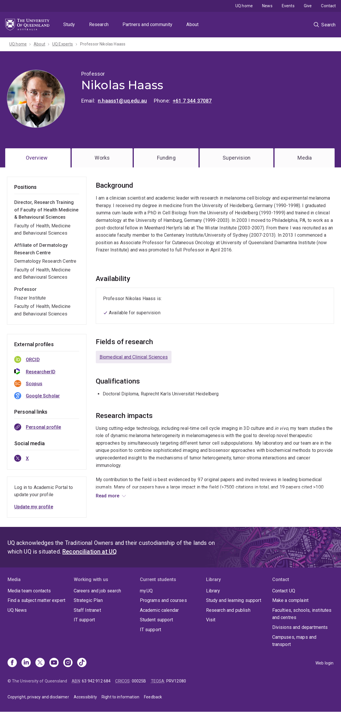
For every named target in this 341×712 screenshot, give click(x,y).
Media (304, 158)
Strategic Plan (88, 600)
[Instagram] (68, 663)
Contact (328, 5)
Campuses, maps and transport (294, 640)
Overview (37, 158)
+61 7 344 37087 (192, 101)
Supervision (236, 158)
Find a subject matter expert (36, 600)
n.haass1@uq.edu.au (122, 101)
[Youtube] (54, 663)
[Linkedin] (26, 663)
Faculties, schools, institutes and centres (302, 613)
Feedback (153, 697)
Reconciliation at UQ (89, 551)
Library (213, 591)
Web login (324, 663)
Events (288, 5)
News (267, 5)
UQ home (244, 5)
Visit (211, 619)
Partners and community (147, 24)
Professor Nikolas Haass (103, 44)
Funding (166, 158)
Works (102, 158)
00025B (139, 681)
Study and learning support (233, 600)
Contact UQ (283, 591)
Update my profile (33, 507)
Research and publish (228, 610)
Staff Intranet (87, 610)
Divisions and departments (300, 627)
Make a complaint (290, 600)
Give (308, 5)
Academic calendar (159, 610)
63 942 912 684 (96, 681)
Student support (156, 619)
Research (99, 24)
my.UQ (146, 591)
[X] (40, 663)
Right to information (120, 697)
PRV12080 (176, 681)
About (192, 24)
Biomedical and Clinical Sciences (134, 357)
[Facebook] (12, 663)
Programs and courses (163, 600)
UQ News (17, 610)
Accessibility (85, 697)
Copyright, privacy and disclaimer (38, 697)
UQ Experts (62, 44)
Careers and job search (97, 591)
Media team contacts (29, 591)
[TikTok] (81, 663)
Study (69, 24)
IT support (84, 619)
